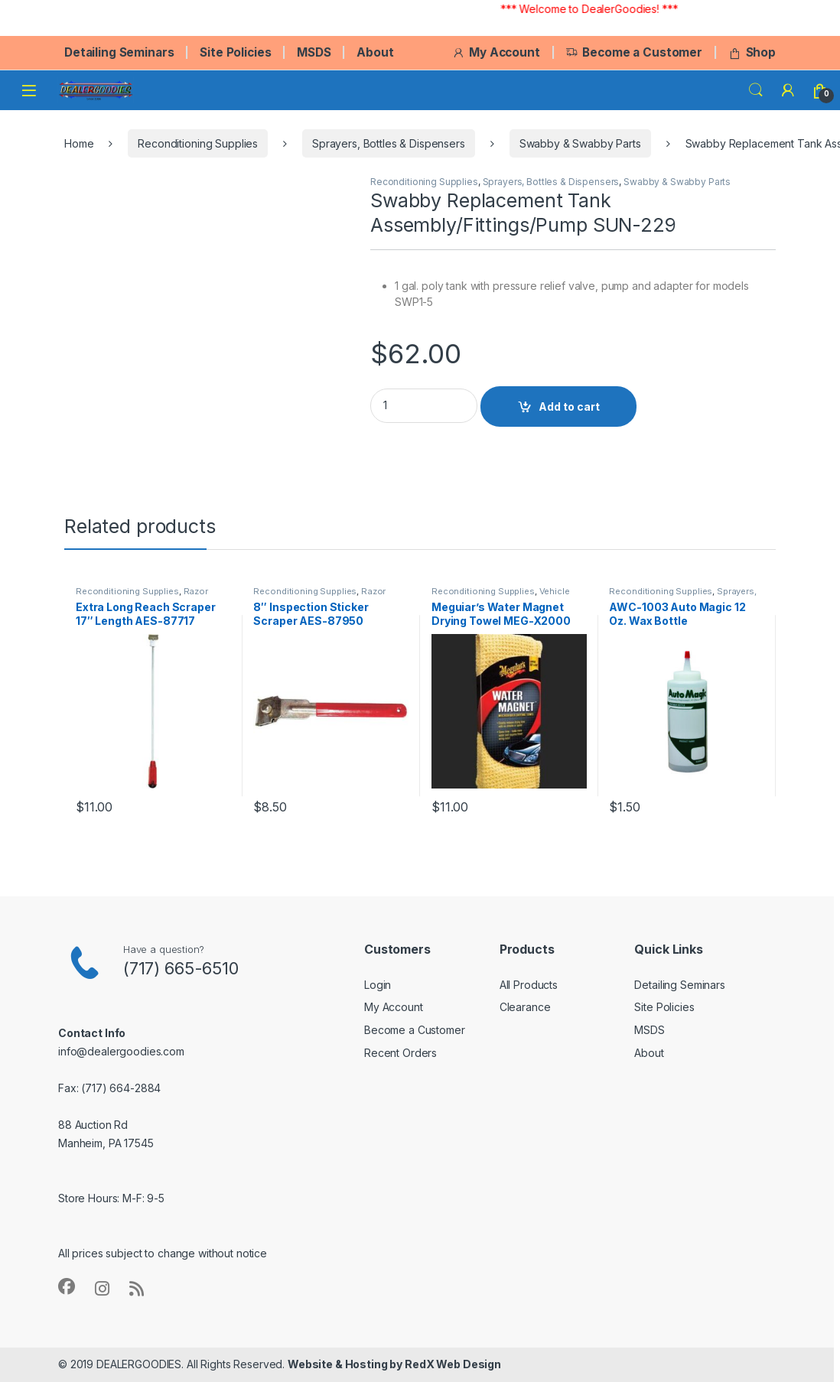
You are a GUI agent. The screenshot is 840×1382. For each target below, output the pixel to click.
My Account (495, 52)
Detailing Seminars (119, 52)
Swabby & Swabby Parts (580, 143)
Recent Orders (400, 1052)
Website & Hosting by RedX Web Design (394, 1364)
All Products (529, 984)
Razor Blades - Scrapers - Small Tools (143, 596)
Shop (752, 52)
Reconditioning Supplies (198, 143)
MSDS (313, 52)
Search (755, 90)
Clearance (525, 1006)
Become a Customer (633, 52)
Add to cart (569, 406)
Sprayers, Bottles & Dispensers (388, 143)
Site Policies (235, 52)
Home (78, 143)
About (375, 52)
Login (377, 984)
